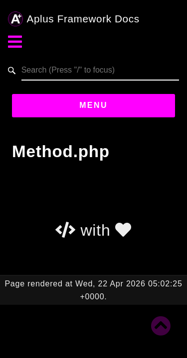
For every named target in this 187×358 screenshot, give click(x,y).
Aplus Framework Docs (74, 18)
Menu (93, 105)
